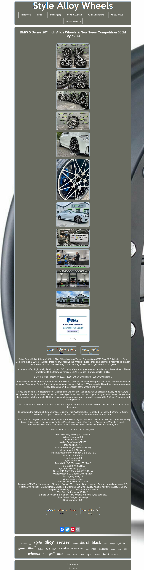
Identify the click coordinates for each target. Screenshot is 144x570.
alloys (112, 544)
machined (114, 555)
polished (24, 544)
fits (44, 554)
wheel (82, 555)
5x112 (84, 543)
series (63, 542)
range (113, 549)
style (38, 542)
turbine (97, 555)
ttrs (125, 548)
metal (87, 549)
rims (94, 548)
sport (90, 554)
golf (52, 554)
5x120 (106, 554)
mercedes (77, 548)
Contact (73, 568)
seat (30, 544)
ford (48, 549)
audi (32, 547)
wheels (34, 553)
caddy (75, 543)
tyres (121, 542)
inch (60, 554)
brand (106, 544)
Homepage (72, 564)
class (40, 548)
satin (119, 549)
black (96, 542)
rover (68, 554)
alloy (49, 542)
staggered (103, 548)
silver (75, 555)
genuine (64, 548)
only (54, 549)
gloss (21, 548)
